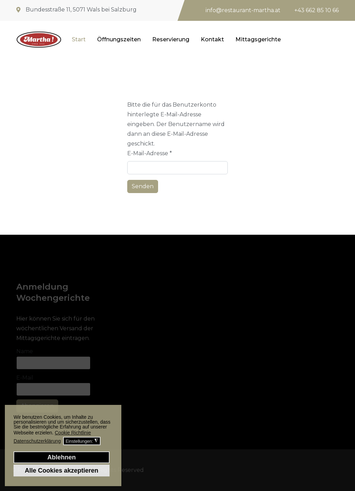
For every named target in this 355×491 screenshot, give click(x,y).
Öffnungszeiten (119, 39)
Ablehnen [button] (61, 457)
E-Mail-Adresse (149, 153)
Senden (143, 186)
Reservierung (170, 39)
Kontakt (212, 39)
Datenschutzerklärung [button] (37, 441)
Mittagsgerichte (258, 39)
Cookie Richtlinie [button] (73, 432)
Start (79, 39)
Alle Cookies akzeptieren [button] (61, 470)
